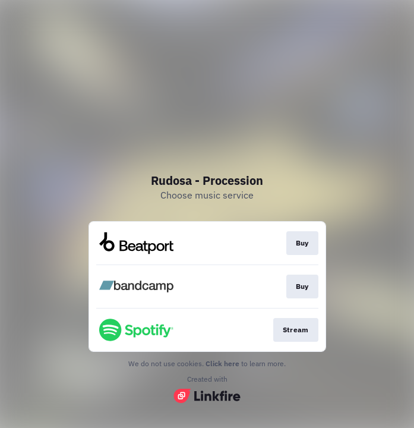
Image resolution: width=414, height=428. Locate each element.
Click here (222, 363)
